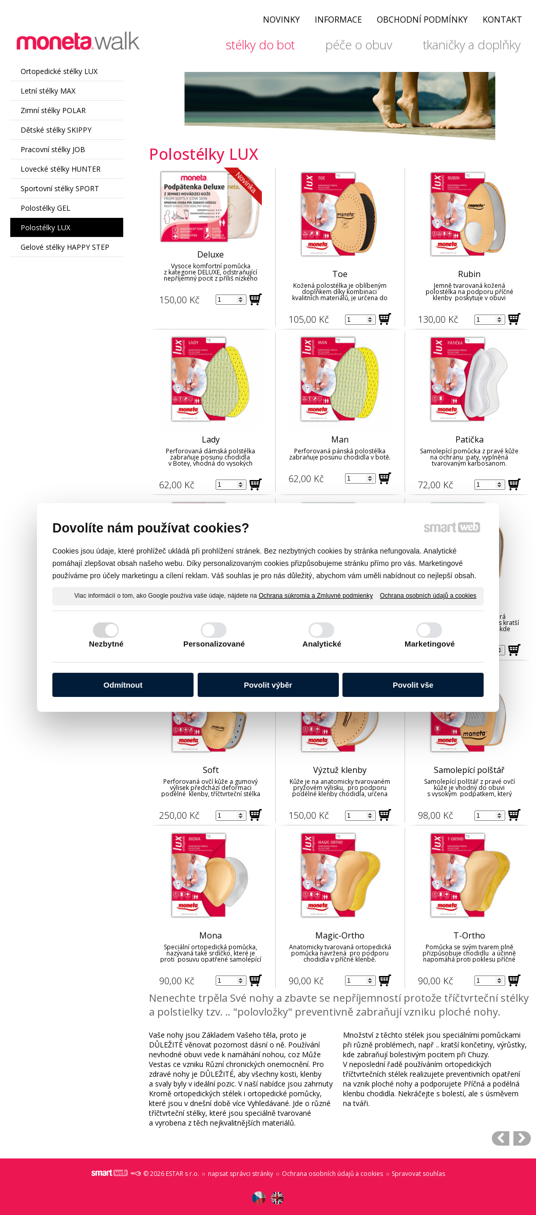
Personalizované (214, 643)
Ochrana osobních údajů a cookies (428, 595)
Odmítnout (123, 684)
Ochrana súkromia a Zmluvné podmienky (316, 595)
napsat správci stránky (240, 1173)
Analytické (321, 643)
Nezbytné (106, 643)
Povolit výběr (268, 684)
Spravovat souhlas (418, 1173)
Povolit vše (413, 684)
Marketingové (430, 643)
